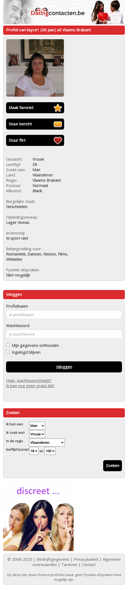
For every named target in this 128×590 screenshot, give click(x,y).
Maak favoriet (21, 107)
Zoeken (112, 465)
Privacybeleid (86, 559)
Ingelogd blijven (25, 352)
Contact (89, 564)
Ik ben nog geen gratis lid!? (30, 385)
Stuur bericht (20, 123)
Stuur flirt (17, 140)
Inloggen (64, 366)
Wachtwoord (17, 325)
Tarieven (69, 564)
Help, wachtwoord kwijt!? (29, 380)
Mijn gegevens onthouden (34, 345)
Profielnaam (17, 306)
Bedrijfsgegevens (53, 559)
